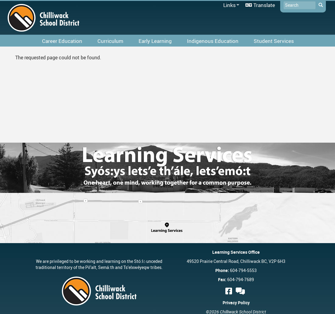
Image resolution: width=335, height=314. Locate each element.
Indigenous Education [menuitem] (212, 40)
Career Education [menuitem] (62, 40)
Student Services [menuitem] (274, 40)
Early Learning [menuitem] (155, 40)
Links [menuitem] (230, 5)
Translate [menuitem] (264, 5)
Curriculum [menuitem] (110, 40)
